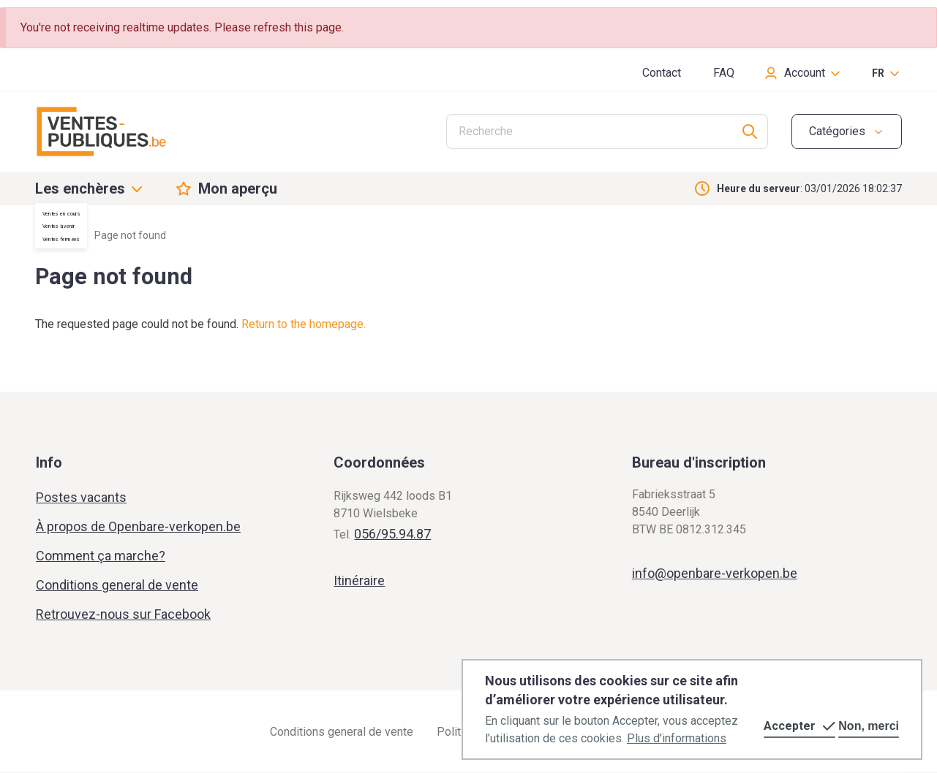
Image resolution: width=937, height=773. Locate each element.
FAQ (723, 73)
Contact (661, 73)
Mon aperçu (237, 188)
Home (49, 235)
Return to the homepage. (303, 324)
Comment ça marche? (100, 555)
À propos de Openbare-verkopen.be (138, 526)
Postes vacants (81, 497)
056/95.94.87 (392, 533)
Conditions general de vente (117, 585)
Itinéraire (359, 580)
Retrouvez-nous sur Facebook (123, 614)
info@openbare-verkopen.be (714, 573)
